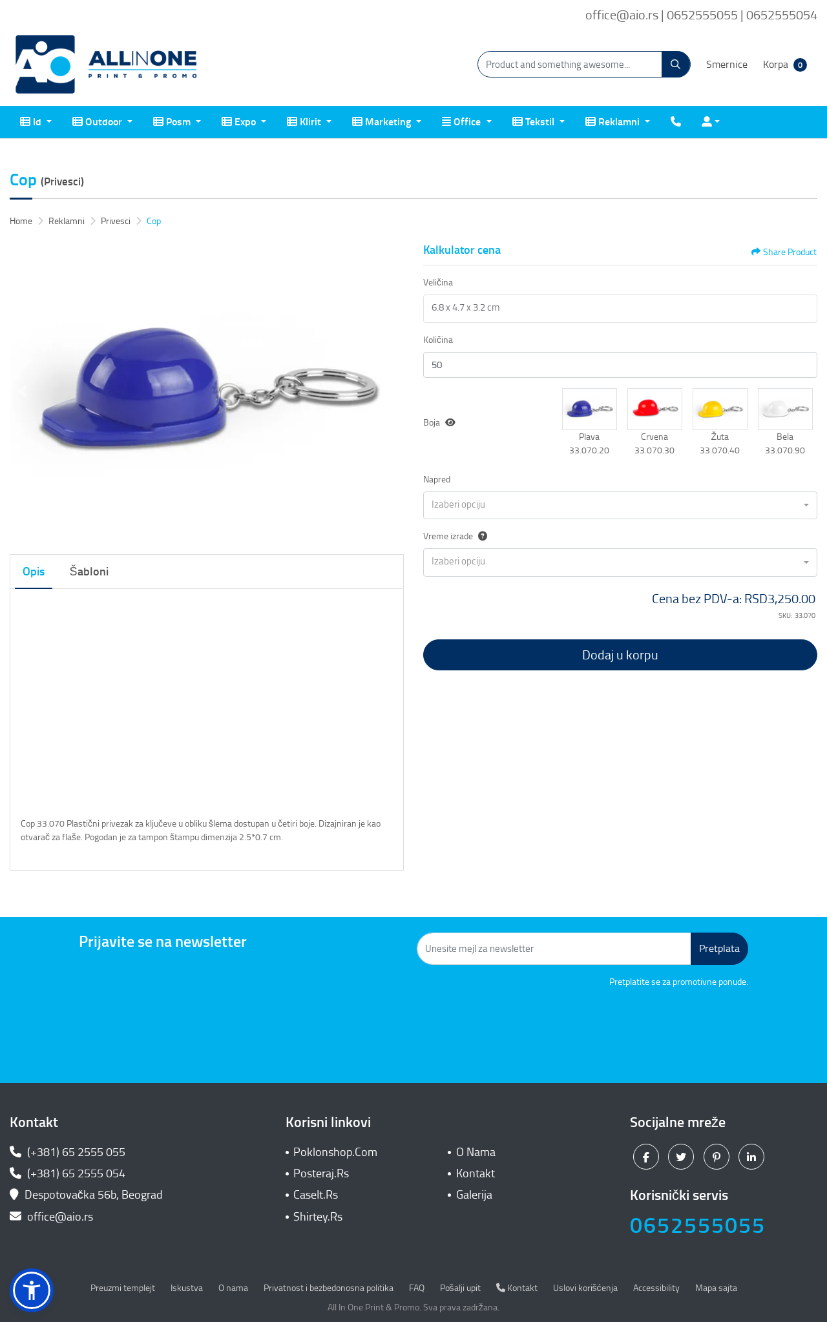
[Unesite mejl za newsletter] (554, 949)
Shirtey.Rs (317, 1217)
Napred (436, 479)
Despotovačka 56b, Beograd (87, 1195)
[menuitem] (36, 122)
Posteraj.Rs (321, 1173)
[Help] (480, 536)
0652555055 (698, 1225)
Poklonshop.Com (335, 1152)
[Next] (391, 391)
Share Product (784, 252)
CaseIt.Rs (315, 1195)
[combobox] (620, 505)
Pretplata (719, 948)
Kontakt (475, 1173)
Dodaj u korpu (620, 655)
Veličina (438, 282)
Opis (34, 571)
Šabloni (89, 571)
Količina (438, 340)
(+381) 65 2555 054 (67, 1173)
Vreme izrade (455, 536)
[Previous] (23, 391)
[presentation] (650, 1024)
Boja (431, 422)
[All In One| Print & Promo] (107, 64)
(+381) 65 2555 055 (67, 1152)
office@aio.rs (51, 1217)
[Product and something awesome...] (584, 64)
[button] (589, 408)
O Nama (476, 1152)
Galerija (474, 1195)
